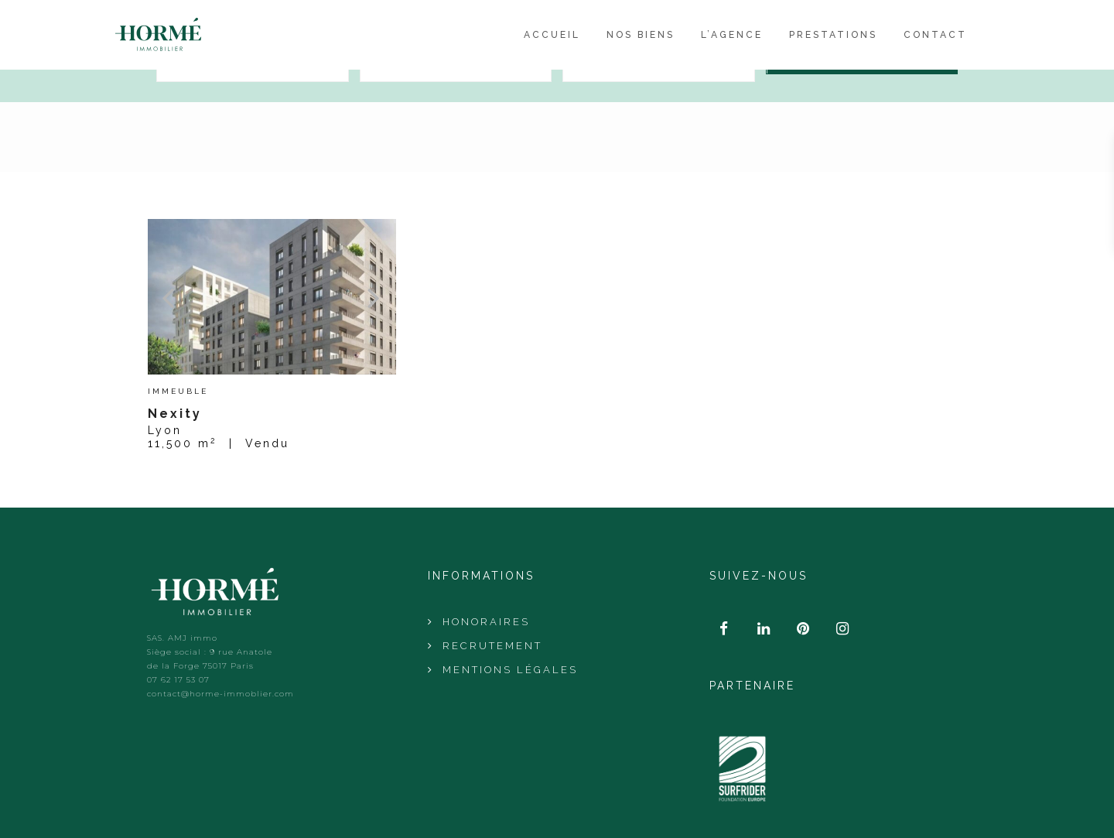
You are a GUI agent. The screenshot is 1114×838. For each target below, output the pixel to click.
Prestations (833, 34)
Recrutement (492, 646)
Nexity (175, 413)
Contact (935, 34)
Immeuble (178, 391)
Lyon (165, 430)
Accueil (552, 34)
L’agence (732, 34)
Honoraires (486, 622)
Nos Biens (641, 34)
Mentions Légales (510, 670)
